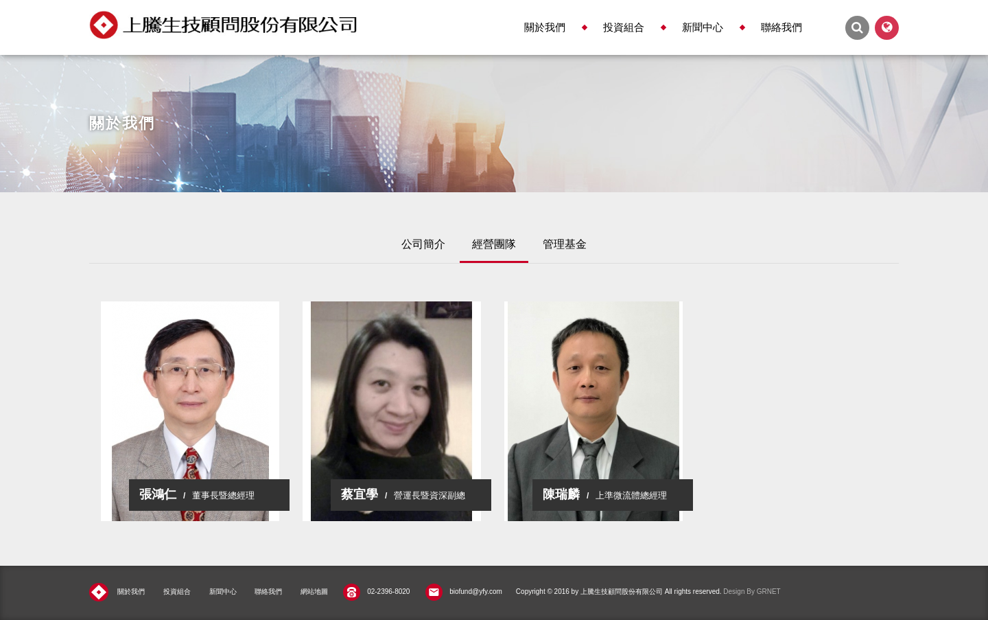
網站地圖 (314, 591)
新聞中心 (702, 27)
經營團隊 (494, 244)
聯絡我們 (781, 27)
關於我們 (544, 27)
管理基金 (565, 244)
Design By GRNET (751, 591)
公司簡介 (423, 244)
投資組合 (623, 27)
